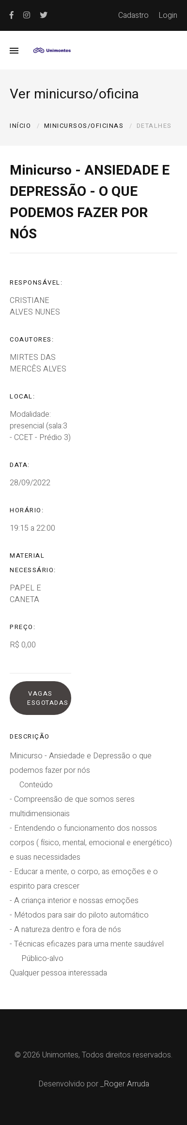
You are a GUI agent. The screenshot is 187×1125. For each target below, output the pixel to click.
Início (20, 125)
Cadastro (133, 15)
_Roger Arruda (124, 1084)
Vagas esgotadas (48, 698)
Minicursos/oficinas (84, 125)
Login (167, 15)
